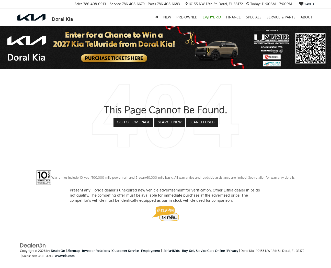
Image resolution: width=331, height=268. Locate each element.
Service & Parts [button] (281, 17)
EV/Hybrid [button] (212, 17)
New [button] (167, 17)
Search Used (201, 122)
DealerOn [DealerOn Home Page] (58, 251)
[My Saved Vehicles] (306, 4)
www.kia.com (65, 256)
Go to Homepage (133, 122)
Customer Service (125, 251)
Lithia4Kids (171, 251)
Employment (150, 251)
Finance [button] (233, 17)
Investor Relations (96, 251)
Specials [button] (253, 17)
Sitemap (73, 251)
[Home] (157, 17)
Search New (170, 122)
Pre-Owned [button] (187, 17)
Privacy (232, 251)
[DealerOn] (33, 245)
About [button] (307, 17)
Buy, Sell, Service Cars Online (203, 251)
